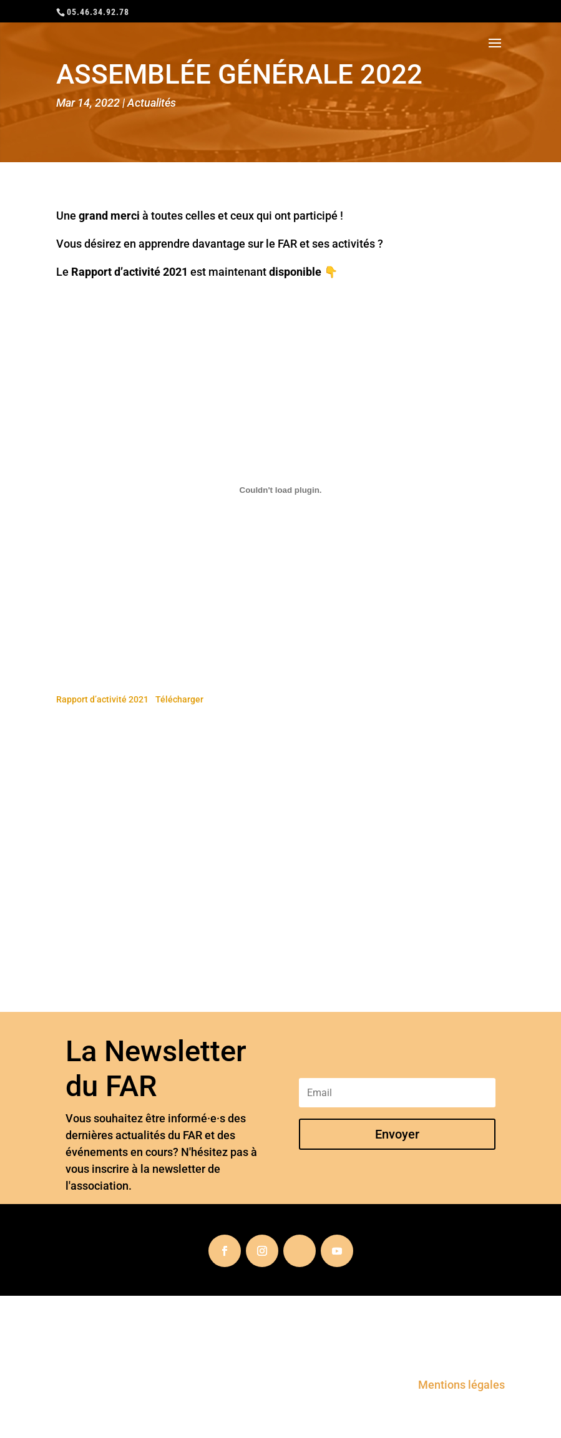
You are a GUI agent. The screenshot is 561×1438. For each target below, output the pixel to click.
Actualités (151, 102)
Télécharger (179, 699)
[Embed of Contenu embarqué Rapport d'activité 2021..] (280, 490)
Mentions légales (461, 1384)
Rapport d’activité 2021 (102, 699)
